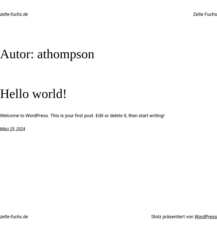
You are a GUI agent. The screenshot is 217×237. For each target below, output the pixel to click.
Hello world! (33, 93)
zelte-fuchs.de (14, 14)
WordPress (206, 216)
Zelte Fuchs (205, 14)
